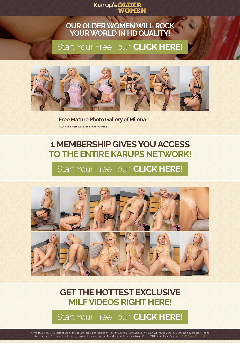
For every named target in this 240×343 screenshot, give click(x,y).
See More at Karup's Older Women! (86, 127)
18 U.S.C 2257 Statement (193, 339)
